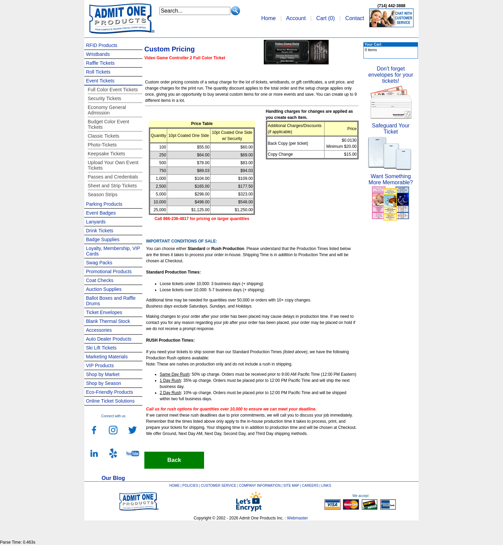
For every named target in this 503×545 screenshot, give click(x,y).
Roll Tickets (98, 72)
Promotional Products (109, 271)
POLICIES (190, 485)
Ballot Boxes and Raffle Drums (110, 300)
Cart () (325, 18)
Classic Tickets (103, 136)
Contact (354, 18)
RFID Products (101, 45)
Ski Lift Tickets (101, 348)
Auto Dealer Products (108, 339)
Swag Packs (99, 262)
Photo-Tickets (102, 144)
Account (296, 18)
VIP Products (100, 365)
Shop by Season (103, 383)
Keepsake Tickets (106, 153)
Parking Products (104, 204)
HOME (174, 485)
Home (268, 18)
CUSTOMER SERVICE (218, 485)
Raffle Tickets (100, 63)
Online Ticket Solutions (110, 401)
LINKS (326, 485)
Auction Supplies (103, 289)
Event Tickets (100, 80)
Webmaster (297, 518)
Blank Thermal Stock (108, 321)
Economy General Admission (107, 110)
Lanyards (96, 221)
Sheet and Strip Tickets (112, 185)
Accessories (99, 330)
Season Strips (102, 194)
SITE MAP (291, 485)
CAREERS (310, 485)
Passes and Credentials (113, 177)
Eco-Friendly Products (109, 392)
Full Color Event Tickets (113, 89)
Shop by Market (102, 374)
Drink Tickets (99, 230)
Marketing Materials (107, 356)
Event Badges (101, 213)
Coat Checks (99, 280)
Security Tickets (104, 98)
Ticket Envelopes (104, 312)
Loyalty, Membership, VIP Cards (113, 251)
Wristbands (98, 54)
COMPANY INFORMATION (260, 485)
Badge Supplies (102, 239)
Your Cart (372, 44)
